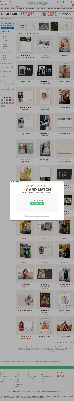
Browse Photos (37, 203)
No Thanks (37, 218)
